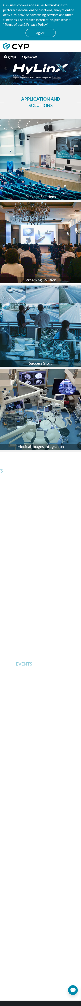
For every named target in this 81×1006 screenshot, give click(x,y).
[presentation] (5, 68)
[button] (22, 82)
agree (40, 33)
